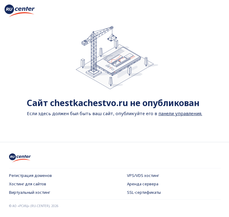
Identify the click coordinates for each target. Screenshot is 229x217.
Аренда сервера (142, 184)
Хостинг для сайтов (27, 184)
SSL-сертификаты (144, 192)
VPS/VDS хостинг (143, 175)
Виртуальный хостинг (29, 192)
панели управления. (180, 113)
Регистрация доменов (30, 175)
